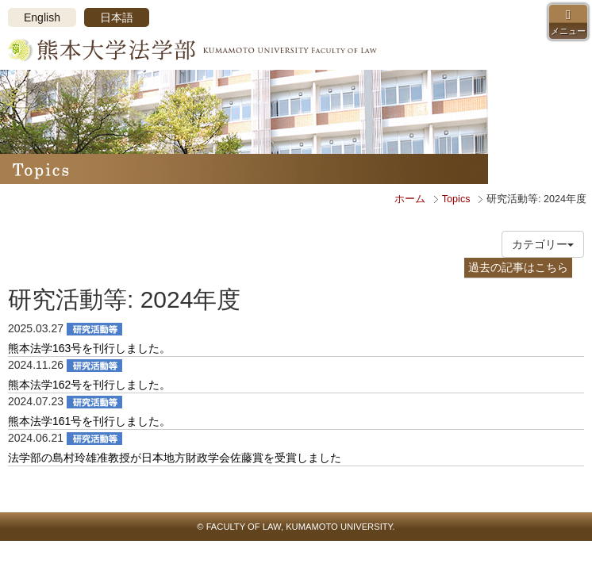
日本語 (116, 17)
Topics (456, 199)
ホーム (409, 199)
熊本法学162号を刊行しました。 (89, 384)
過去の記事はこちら (518, 267)
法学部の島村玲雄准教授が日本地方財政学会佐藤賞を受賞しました (174, 457)
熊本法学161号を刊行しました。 (89, 421)
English (42, 17)
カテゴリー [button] (543, 244)
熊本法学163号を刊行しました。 (89, 348)
